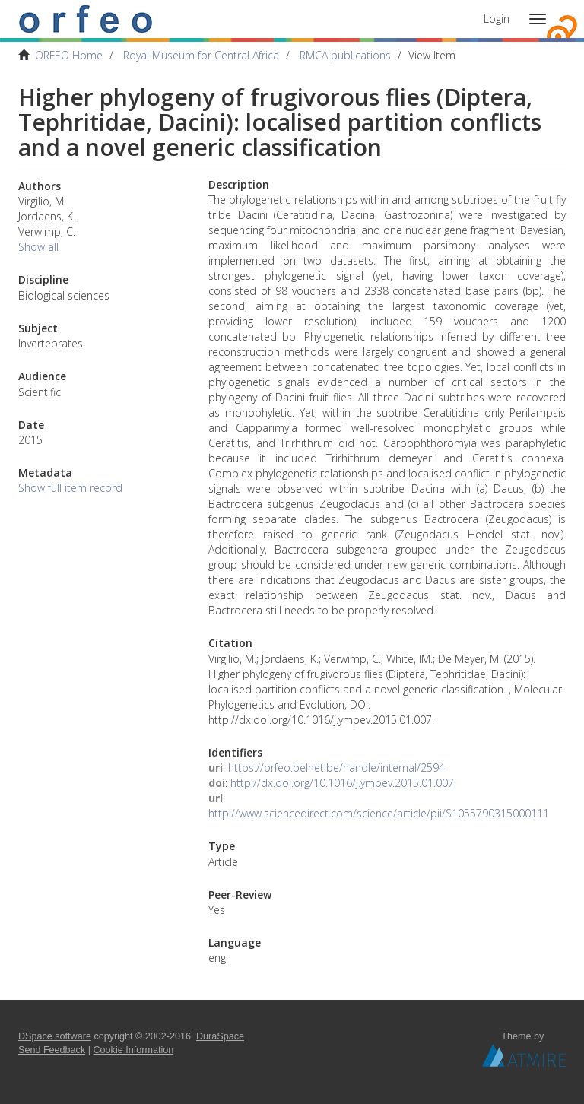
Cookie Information (134, 1050)
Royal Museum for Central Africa (201, 55)
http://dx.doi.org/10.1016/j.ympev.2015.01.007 (342, 783)
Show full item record (70, 488)
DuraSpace (220, 1036)
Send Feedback (51, 1050)
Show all (38, 247)
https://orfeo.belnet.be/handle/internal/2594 (336, 767)
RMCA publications (345, 55)
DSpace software (54, 1036)
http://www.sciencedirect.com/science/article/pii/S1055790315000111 (378, 813)
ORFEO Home (69, 55)
